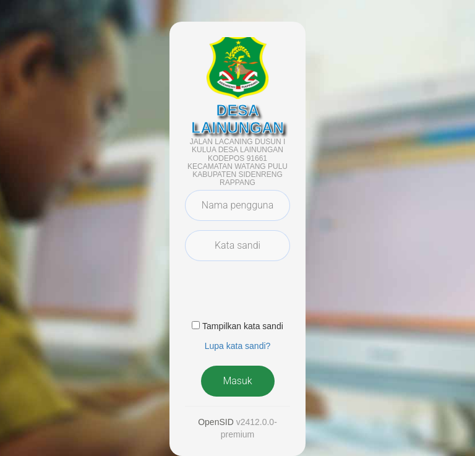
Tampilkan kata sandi (242, 326)
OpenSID (216, 422)
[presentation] (279, 294)
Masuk (237, 381)
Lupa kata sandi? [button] (238, 346)
